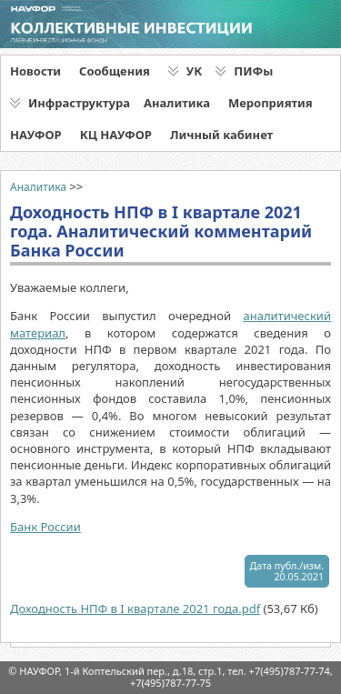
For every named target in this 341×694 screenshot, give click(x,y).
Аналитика (177, 103)
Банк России (45, 526)
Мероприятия (270, 103)
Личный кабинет (221, 134)
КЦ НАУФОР (116, 134)
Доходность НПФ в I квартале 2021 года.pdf (135, 608)
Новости (35, 71)
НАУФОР (36, 134)
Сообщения (114, 71)
